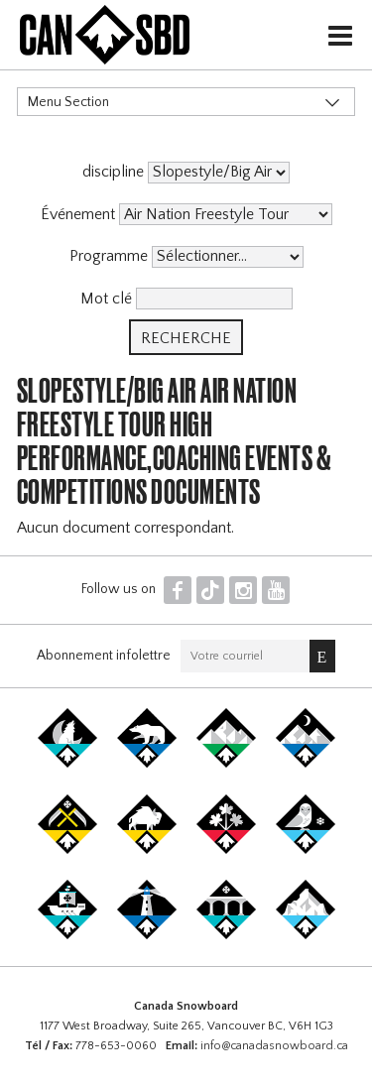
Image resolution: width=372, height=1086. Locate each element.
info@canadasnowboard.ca (274, 1045)
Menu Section (68, 102)
